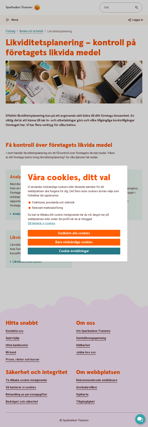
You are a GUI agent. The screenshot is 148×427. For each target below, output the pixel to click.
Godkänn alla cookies (74, 233)
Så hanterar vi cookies (41, 223)
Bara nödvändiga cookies (74, 242)
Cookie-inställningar (74, 251)
